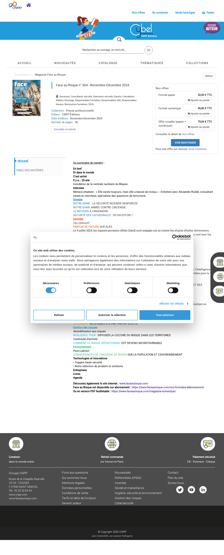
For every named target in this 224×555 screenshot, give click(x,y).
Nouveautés (123, 472)
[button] (108, 63)
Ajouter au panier (199, 100)
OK (149, 50)
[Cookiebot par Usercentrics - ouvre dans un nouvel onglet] (175, 237)
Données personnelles (77, 488)
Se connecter (160, 12)
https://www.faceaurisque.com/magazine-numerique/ (143, 391)
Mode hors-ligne (185, 12)
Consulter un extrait (65, 129)
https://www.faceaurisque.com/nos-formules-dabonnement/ (168, 387)
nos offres (188, 134)
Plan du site (175, 478)
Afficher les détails (171, 303)
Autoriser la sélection (112, 314)
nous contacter (197, 149)
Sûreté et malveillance (129, 488)
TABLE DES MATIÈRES (29, 170)
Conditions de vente (75, 493)
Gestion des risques (128, 498)
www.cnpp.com (18, 494)
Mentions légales (73, 483)
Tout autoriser (165, 314)
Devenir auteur (71, 503)
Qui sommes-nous (74, 478)
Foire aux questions (75, 472)
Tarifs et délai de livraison (79, 498)
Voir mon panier (185, 142)
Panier (208, 12)
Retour (209, 76)
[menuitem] (26, 97)
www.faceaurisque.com (133, 383)
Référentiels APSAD (128, 478)
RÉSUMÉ (23, 161)
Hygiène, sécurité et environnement (138, 493)
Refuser (59, 314)
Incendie (120, 483)
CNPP (122, 531)
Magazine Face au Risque (50, 74)
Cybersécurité (124, 503)
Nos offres (138, 12)
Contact (173, 472)
